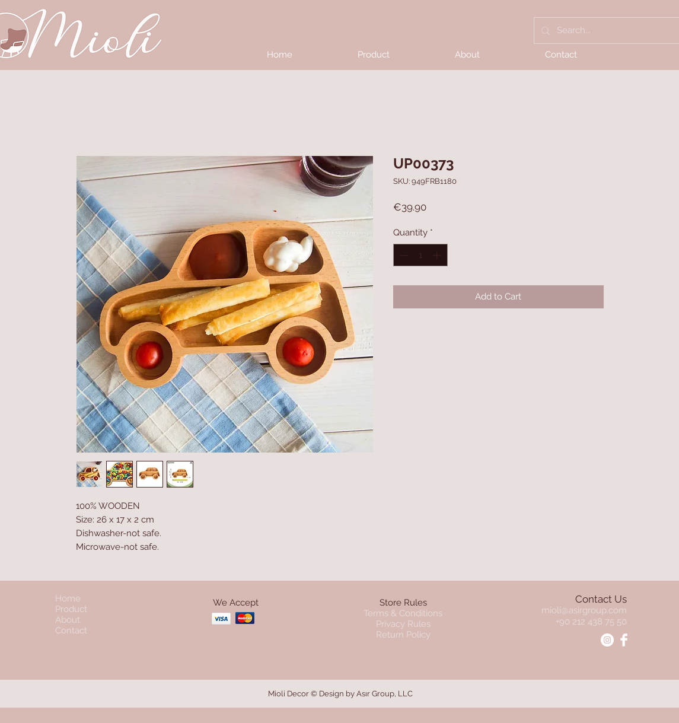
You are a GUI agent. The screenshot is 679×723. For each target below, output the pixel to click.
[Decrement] (403, 255)
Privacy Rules (403, 624)
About (67, 619)
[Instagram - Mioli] (607, 639)
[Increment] (438, 255)
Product (71, 609)
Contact (71, 630)
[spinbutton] (420, 255)
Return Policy (403, 634)
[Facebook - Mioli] (623, 639)
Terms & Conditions (403, 613)
